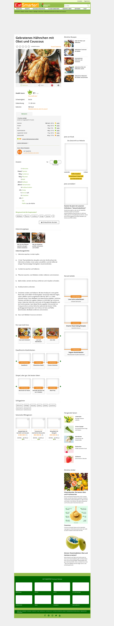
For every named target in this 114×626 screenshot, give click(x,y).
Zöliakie (45, 405)
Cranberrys (25, 174)
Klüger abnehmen (53, 8)
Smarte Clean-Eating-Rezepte (76, 326)
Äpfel (23, 179)
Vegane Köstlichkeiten (76, 352)
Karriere (24, 611)
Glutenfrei (19, 409)
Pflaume (26, 216)
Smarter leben (67, 8)
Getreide (33, 405)
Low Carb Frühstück (24, 340)
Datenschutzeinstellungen (59, 611)
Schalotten (25, 195)
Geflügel (26, 405)
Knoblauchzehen (27, 187)
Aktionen (77, 8)
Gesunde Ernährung (39, 8)
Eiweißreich (24, 365)
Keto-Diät (52, 340)
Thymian (24, 171)
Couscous (67, 525)
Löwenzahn (78, 416)
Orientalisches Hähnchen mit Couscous (79, 60)
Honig (24, 190)
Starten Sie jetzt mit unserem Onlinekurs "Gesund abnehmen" (76, 198)
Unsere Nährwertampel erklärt (30, 139)
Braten (39, 405)
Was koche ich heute (24, 390)
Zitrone (24, 193)
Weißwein (25, 182)
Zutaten (18, 162)
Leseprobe (67, 172)
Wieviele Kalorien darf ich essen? (38, 109)
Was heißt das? (32, 96)
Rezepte (27, 8)
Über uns (19, 611)
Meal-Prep (52, 390)
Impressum (42, 611)
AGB (38, 611)
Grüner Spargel (79, 426)
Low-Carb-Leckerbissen (76, 299)
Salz (23, 201)
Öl (22, 198)
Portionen (55, 165)
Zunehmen (52, 405)
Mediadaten (83, 611)
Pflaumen (25, 177)
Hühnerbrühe (26, 185)
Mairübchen (78, 436)
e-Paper (86, 172)
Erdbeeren (78, 456)
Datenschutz (49, 611)
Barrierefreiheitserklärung (73, 611)
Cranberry (34, 216)
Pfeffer (24, 203)
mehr (58, 123)
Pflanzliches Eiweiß (38, 365)
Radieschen (78, 446)
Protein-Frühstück (52, 365)
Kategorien (19, 612)
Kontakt (34, 611)
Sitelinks (29, 611)
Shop (85, 8)
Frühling (19, 8)
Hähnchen (25, 168)
